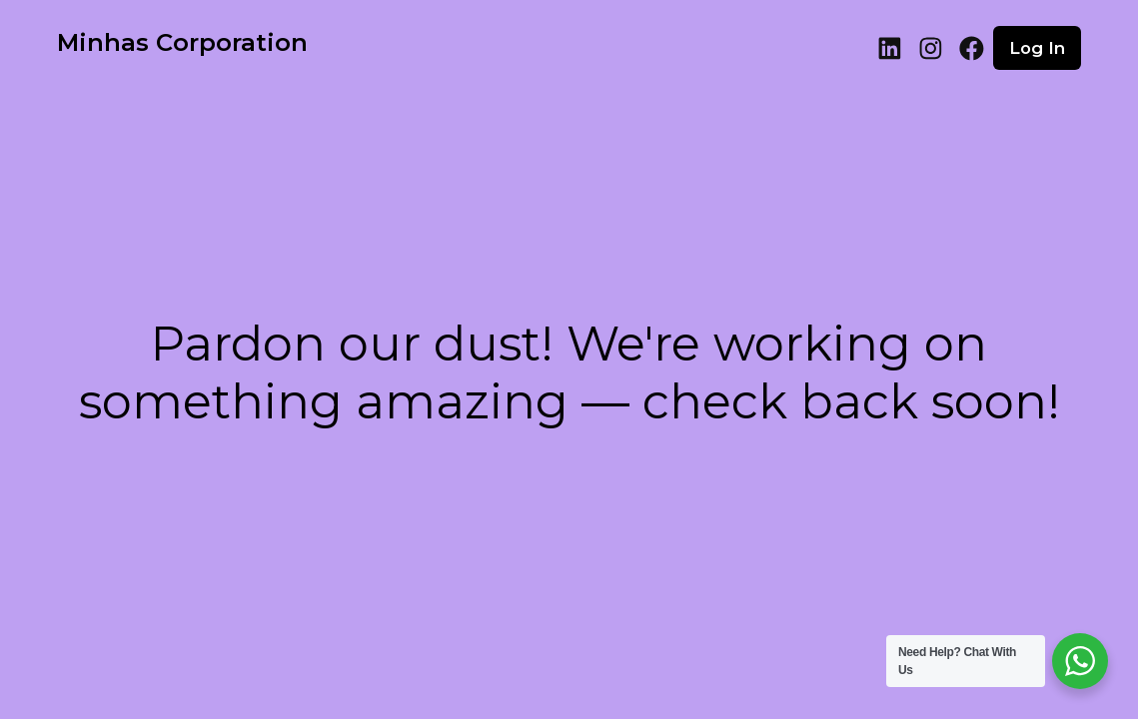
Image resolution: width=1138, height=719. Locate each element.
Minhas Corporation (182, 42)
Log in (1037, 48)
